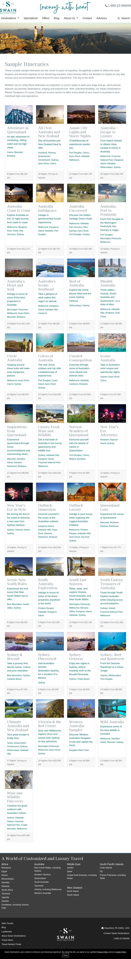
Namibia (5, 882)
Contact (87, 18)
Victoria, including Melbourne (48, 889)
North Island (73, 891)
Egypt (4, 871)
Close (65, 955)
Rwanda (5, 886)
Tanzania (6, 893)
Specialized (30, 18)
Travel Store (7, 940)
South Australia (41, 882)
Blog (56, 18)
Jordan (70, 867)
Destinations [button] (9, 18)
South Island (73, 895)
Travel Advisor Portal (11, 944)
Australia (39, 864)
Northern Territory (42, 874)
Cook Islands (106, 867)
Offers (45, 18)
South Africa (7, 890)
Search (124, 18)
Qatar (69, 871)
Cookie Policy (120, 952)
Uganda (5, 897)
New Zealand (74, 887)
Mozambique (8, 879)
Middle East (73, 864)
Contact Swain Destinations (116, 933)
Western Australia (42, 893)
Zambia (5, 901)
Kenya (5, 875)
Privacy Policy (102, 952)
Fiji (101, 871)
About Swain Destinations (14, 936)
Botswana (6, 867)
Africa (5, 864)
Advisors (101, 18)
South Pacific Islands (112, 864)
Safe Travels (7, 923)
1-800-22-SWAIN (118, 5)
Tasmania (38, 885)
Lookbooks (7, 931)
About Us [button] (70, 18)
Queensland (40, 878)
